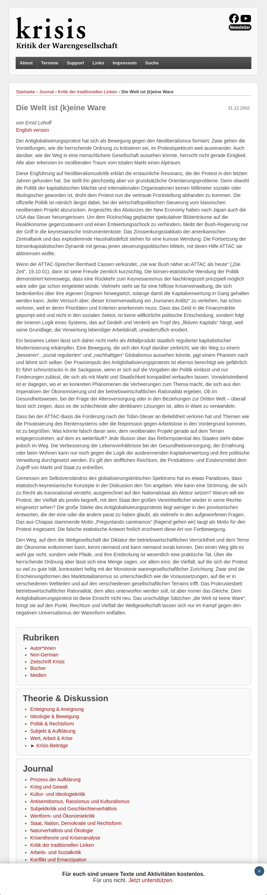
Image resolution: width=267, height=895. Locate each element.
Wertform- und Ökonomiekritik (62, 816)
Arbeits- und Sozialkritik (55, 852)
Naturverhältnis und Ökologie (61, 830)
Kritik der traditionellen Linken (88, 91)
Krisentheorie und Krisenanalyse (65, 838)
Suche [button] (152, 63)
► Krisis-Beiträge (49, 745)
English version (32, 130)
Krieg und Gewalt (48, 787)
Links (98, 63)
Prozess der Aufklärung (55, 779)
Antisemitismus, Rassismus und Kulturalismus (80, 801)
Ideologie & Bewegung (54, 716)
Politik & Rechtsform (52, 723)
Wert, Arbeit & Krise (51, 738)
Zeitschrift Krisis (47, 661)
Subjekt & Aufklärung (52, 731)
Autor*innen (43, 648)
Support (75, 63)
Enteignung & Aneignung (57, 709)
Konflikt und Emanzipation (58, 859)
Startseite (25, 91)
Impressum (125, 63)
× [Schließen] (259, 871)
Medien (38, 675)
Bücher (38, 668)
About (26, 63)
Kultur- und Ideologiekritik (57, 794)
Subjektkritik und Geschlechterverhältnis (73, 808)
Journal (46, 91)
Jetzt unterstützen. (151, 880)
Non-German (44, 654)
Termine (49, 63)
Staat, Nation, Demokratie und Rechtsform (76, 823)
